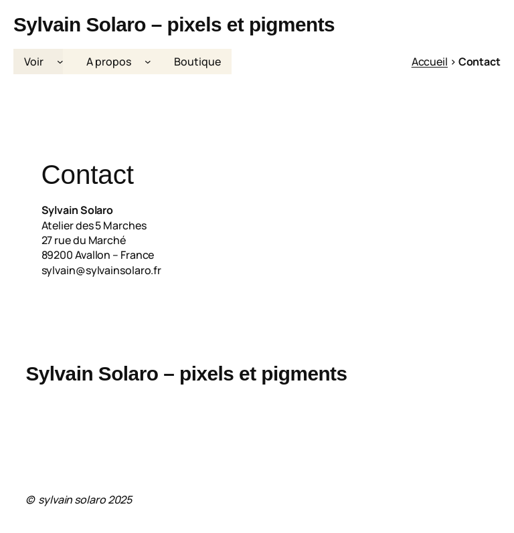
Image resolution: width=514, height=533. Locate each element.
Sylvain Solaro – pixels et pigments (174, 24)
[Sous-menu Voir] (60, 61)
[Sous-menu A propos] (148, 61)
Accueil (430, 61)
